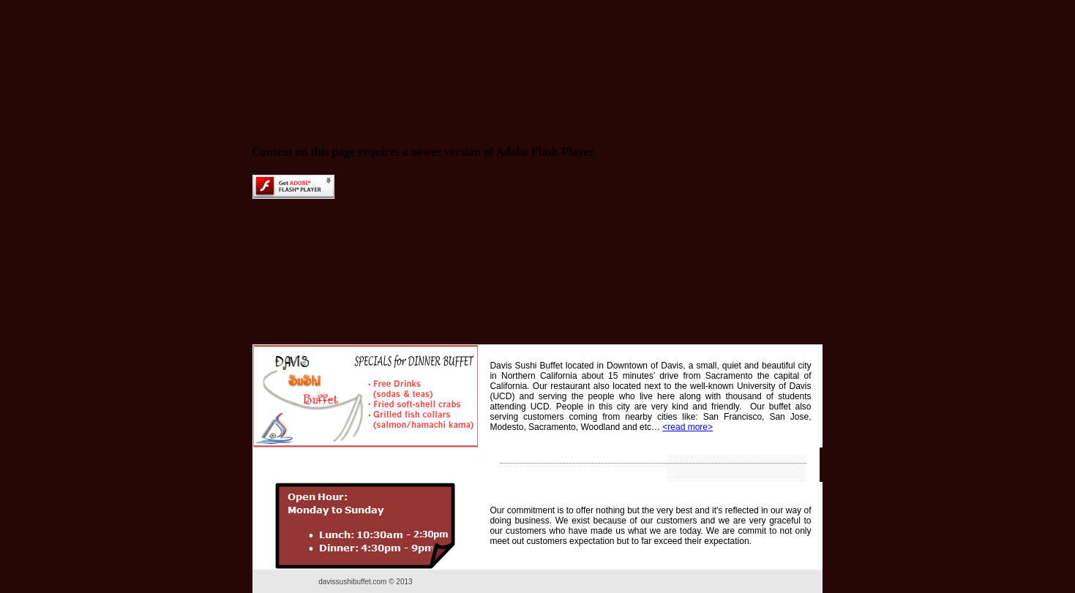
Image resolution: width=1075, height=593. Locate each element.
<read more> (687, 427)
